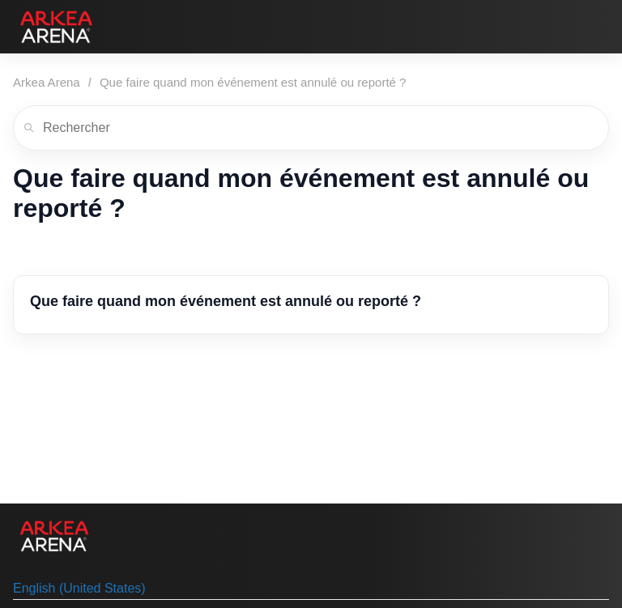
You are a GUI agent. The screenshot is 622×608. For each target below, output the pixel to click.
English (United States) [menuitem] (79, 588)
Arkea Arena (46, 82)
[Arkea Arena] (56, 27)
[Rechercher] (311, 128)
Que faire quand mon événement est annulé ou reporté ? (253, 82)
